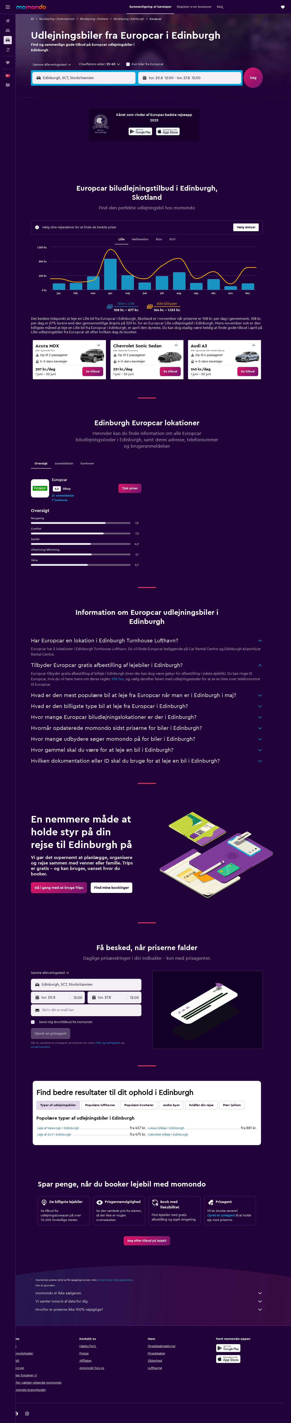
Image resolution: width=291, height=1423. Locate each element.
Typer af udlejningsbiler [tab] (64, 1093)
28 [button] (116, 164)
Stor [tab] (165, 228)
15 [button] (127, 142)
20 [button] (105, 153)
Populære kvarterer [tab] (145, 1093)
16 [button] (138, 142)
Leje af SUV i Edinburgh (61, 1123)
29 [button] (127, 164)
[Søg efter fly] (8, 21)
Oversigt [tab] (47, 452)
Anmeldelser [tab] (70, 452)
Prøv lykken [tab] (238, 1093)
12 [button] (94, 142)
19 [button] (94, 153)
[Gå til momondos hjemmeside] (31, 7)
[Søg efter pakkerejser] (8, 49)
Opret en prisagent (227, 1204)
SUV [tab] (179, 228)
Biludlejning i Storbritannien (63, 19)
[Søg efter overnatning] (8, 30)
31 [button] (72, 175)
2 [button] (138, 120)
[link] (99, 360)
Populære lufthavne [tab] (106, 1093)
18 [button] (83, 153)
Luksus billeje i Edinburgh (172, 1116)
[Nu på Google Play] (235, 1337)
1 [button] (127, 120)
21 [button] (116, 153)
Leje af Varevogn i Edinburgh (65, 1116)
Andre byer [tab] (178, 1093)
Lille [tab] (128, 228)
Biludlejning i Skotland (101, 19)
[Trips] (8, 62)
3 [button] (73, 131)
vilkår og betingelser (114, 1031)
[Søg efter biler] (8, 40)
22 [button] (127, 153)
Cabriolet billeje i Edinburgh (174, 1123)
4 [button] (84, 131)
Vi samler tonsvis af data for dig (155, 1290)
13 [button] (105, 142)
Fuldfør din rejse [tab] (208, 1093)
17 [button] (72, 153)
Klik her (124, 667)
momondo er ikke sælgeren (155, 1282)
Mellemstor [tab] (146, 228)
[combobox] (57, 64)
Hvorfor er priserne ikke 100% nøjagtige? (155, 1298)
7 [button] (116, 131)
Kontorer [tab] (93, 452)
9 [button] (138, 131)
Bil (39, 19)
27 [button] (105, 164)
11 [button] (83, 142)
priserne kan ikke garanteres (121, 1268)
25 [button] (83, 164)
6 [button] (105, 131)
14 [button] (116, 142)
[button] (8, 7)
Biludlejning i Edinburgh (135, 19)
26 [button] (94, 164)
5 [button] (94, 131)
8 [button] (127, 131)
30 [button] (138, 164)
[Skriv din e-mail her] (97, 998)
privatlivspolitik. (47, 1035)
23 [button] (138, 153)
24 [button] (72, 164)
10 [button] (72, 142)
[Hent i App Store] (235, 1348)
